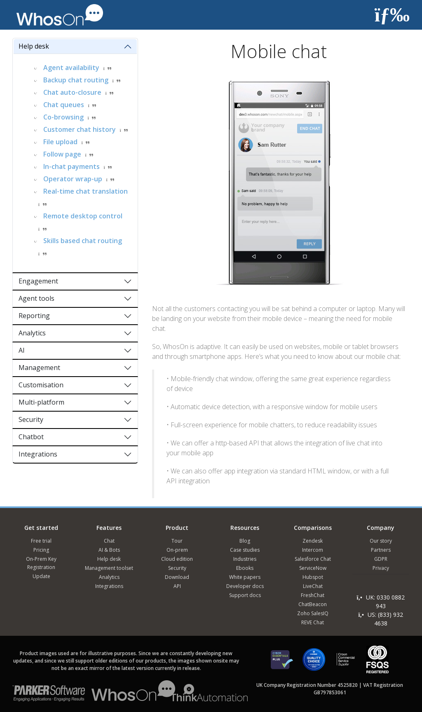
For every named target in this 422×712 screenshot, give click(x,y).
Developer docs (245, 586)
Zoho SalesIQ (312, 613)
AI (22, 350)
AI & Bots (109, 549)
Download (177, 577)
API (177, 586)
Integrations (38, 454)
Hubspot (312, 577)
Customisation (41, 384)
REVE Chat (312, 622)
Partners (381, 549)
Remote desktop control (82, 215)
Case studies (245, 549)
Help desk (34, 46)
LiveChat (313, 586)
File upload (60, 141)
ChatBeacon (312, 604)
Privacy (381, 567)
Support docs (245, 595)
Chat (109, 540)
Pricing (41, 549)
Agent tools (36, 298)
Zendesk (312, 540)
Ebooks (244, 567)
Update (41, 576)
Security (31, 419)
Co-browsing (63, 117)
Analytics (32, 332)
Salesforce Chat (313, 558)
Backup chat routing (75, 79)
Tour (177, 540)
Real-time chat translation (85, 191)
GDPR (380, 558)
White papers (244, 577)
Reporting (34, 315)
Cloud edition (177, 558)
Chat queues (63, 104)
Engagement (38, 281)
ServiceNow (312, 567)
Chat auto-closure (72, 92)
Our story (381, 540)
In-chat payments (71, 166)
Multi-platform (41, 402)
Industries (244, 558)
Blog (244, 540)
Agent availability (71, 67)
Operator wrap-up (72, 178)
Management (39, 367)
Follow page (62, 154)
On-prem (177, 549)
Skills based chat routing (82, 240)
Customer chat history (79, 129)
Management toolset (109, 567)
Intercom (312, 549)
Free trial (41, 540)
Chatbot (31, 436)
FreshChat (312, 595)
